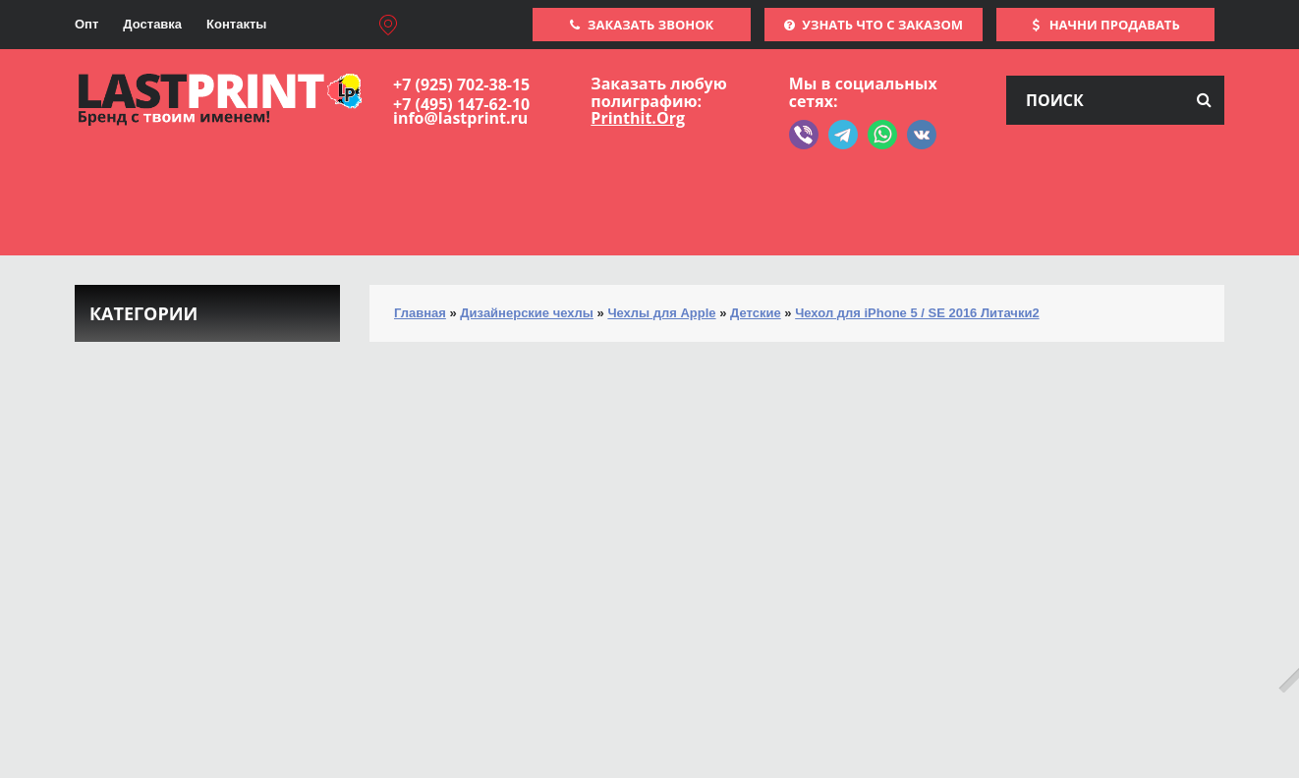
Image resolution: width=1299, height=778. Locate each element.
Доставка (152, 24)
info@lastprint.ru (460, 118)
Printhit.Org (638, 118)
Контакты (236, 24)
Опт (86, 24)
